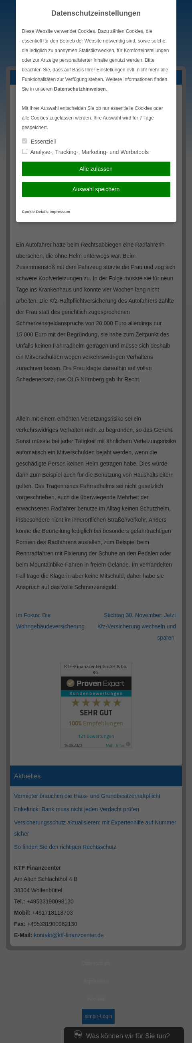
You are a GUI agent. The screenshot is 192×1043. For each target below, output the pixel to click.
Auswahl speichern (96, 189)
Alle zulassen (96, 169)
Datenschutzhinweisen (80, 89)
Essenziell (39, 141)
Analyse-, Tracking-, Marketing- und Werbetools (85, 152)
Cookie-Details (35, 211)
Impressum (60, 211)
